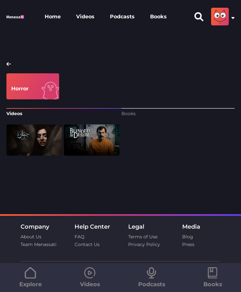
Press (188, 244)
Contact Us (87, 244)
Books (158, 17)
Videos (85, 17)
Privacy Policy (144, 244)
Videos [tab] (14, 113)
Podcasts (122, 17)
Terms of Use (142, 237)
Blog (187, 237)
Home (53, 17)
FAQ (80, 237)
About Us (31, 237)
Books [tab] (128, 113)
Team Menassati (39, 244)
